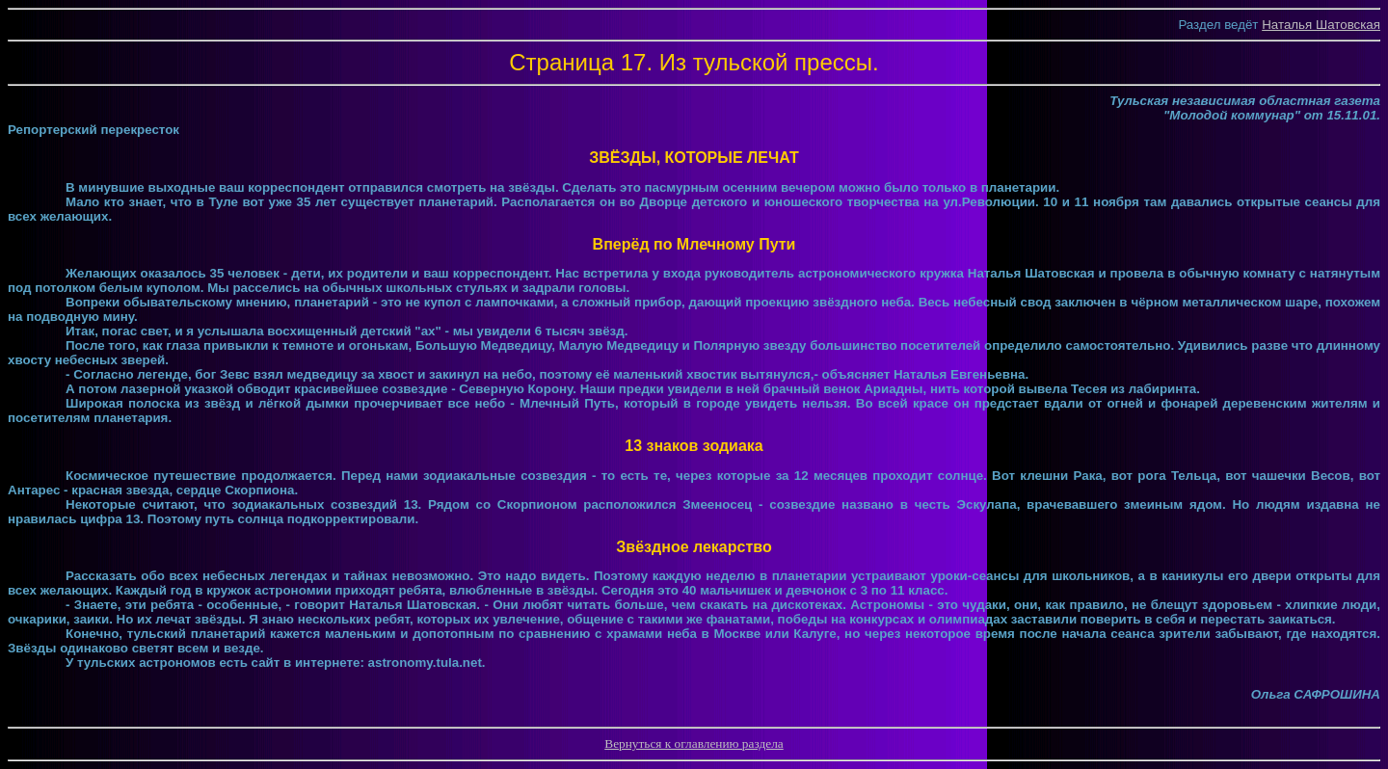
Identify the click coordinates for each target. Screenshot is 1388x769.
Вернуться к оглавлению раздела (693, 743)
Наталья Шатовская (1321, 24)
